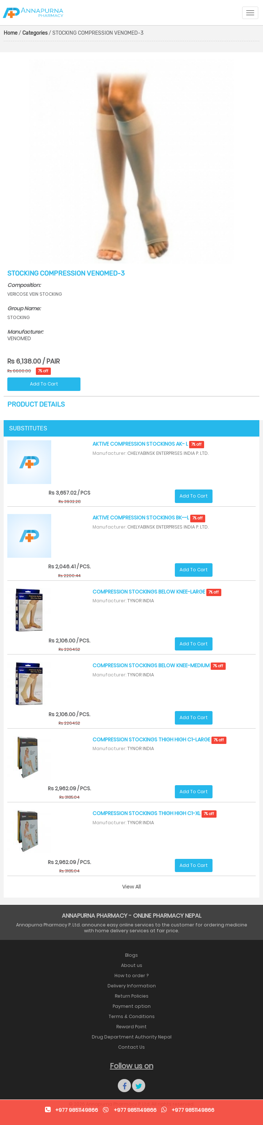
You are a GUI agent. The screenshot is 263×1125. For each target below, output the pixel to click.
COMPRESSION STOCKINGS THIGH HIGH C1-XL (155, 813)
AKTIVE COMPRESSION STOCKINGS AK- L (148, 444)
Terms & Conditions (132, 1016)
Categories (35, 33)
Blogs (131, 955)
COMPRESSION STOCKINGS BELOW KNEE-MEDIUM (159, 665)
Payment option (132, 1006)
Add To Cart (44, 384)
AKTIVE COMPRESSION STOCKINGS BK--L (149, 517)
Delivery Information (132, 986)
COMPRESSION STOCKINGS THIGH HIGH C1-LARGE (159, 739)
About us (131, 965)
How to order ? (131, 975)
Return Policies (132, 996)
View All (131, 886)
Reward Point (131, 1027)
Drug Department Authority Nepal (132, 1037)
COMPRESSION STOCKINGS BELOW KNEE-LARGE (157, 591)
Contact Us (131, 1047)
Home (11, 33)
